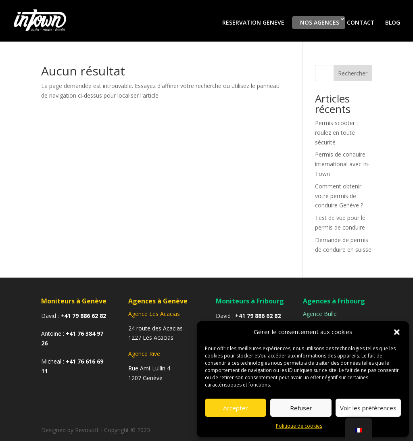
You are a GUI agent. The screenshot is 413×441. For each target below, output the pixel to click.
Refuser (301, 408)
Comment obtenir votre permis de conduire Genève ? (339, 195)
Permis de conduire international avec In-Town (342, 164)
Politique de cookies (299, 425)
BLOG (392, 23)
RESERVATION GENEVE (253, 22)
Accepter (235, 408)
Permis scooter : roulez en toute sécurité (336, 132)
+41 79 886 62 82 (83, 316)
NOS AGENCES (319, 22)
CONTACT (361, 23)
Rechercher (352, 73)
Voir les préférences (368, 408)
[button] (397, 332)
